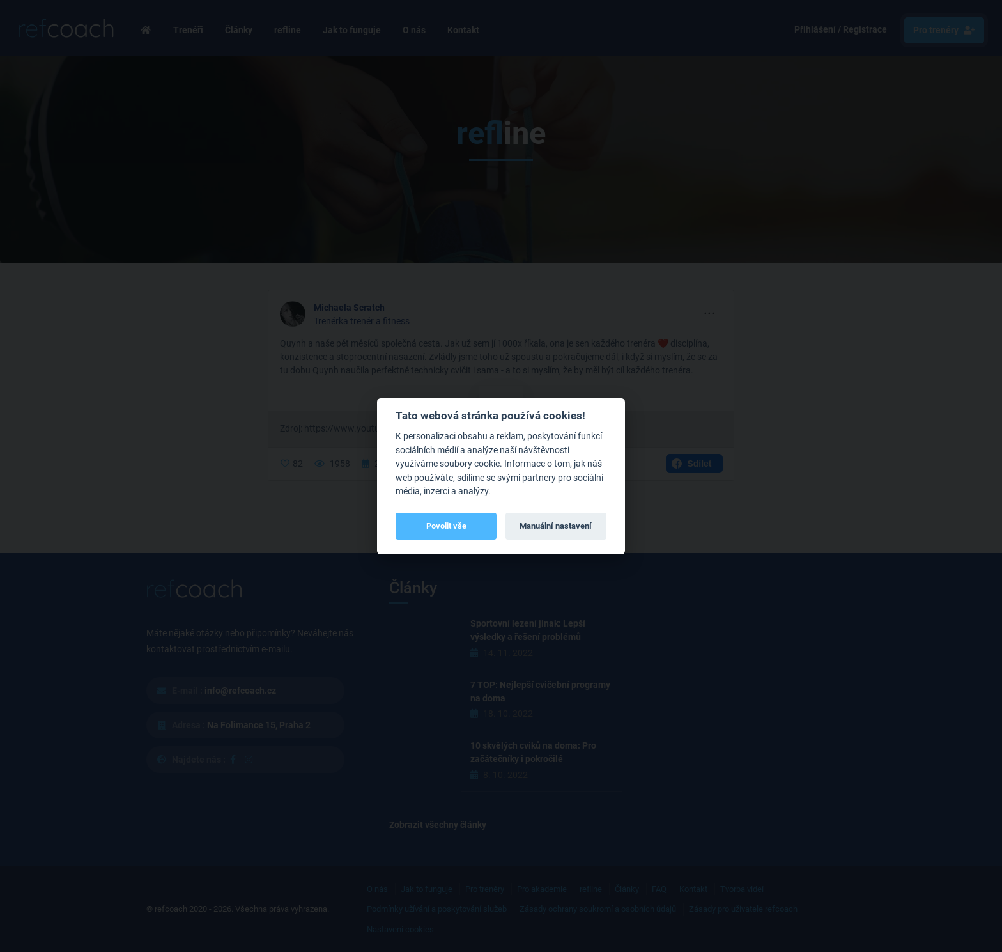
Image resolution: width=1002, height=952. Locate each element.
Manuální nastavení (556, 526)
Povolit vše (446, 526)
